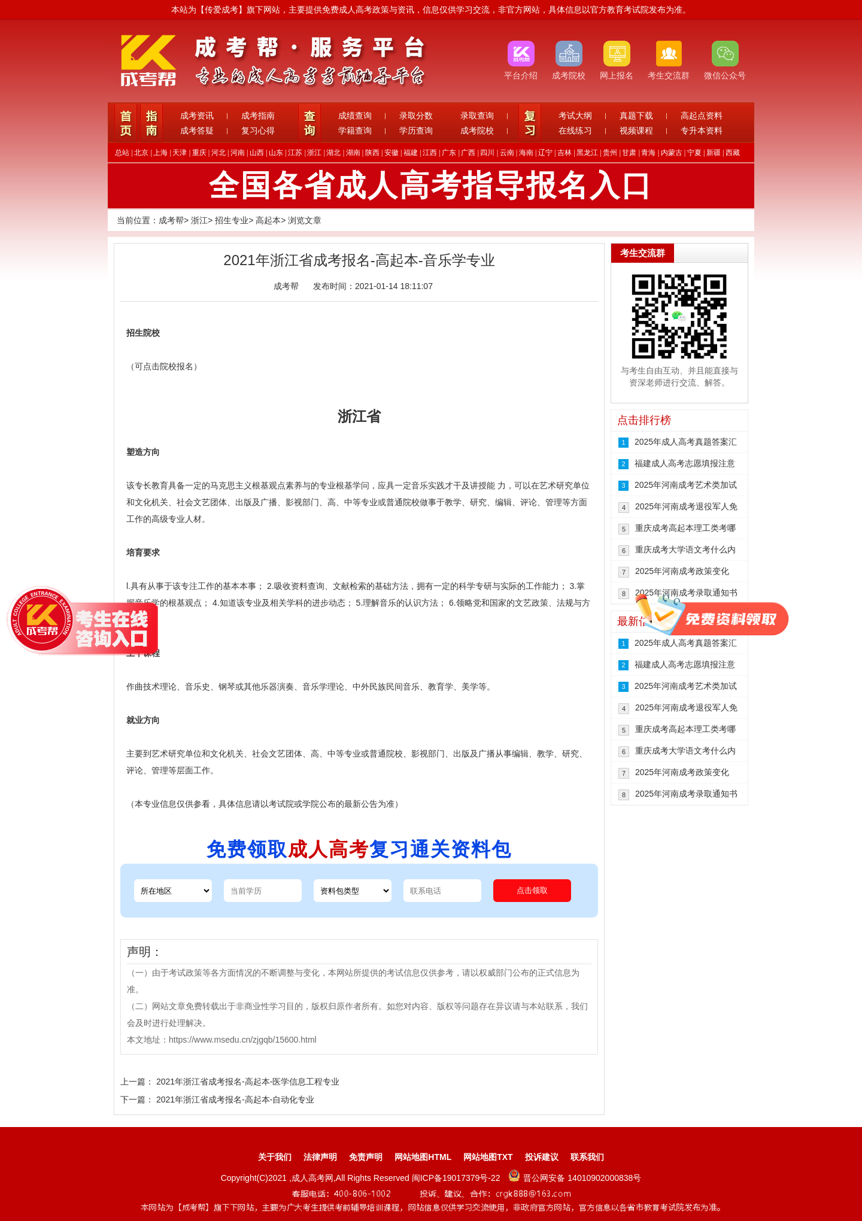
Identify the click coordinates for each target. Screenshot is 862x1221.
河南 (237, 152)
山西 (257, 152)
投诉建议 (542, 1157)
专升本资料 (702, 130)
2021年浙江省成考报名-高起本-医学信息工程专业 (247, 1081)
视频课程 (636, 130)
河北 (218, 152)
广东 (449, 152)
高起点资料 (702, 115)
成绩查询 (355, 115)
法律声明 (320, 1157)
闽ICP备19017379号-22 (457, 1178)
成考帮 (171, 220)
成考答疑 (197, 130)
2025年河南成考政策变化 (682, 571)
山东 (276, 152)
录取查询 (477, 115)
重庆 (199, 152)
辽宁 (545, 152)
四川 (487, 152)
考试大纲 (575, 115)
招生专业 (231, 220)
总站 (122, 152)
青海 (648, 152)
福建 (410, 152)
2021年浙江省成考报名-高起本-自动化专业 (235, 1099)
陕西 (372, 152)
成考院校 (477, 130)
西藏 (733, 152)
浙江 (314, 152)
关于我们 (275, 1157)
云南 (507, 152)
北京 (141, 152)
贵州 (610, 152)
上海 (160, 152)
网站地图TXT (487, 1157)
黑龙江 (587, 152)
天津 (179, 152)
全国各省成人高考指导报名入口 (431, 185)
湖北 (333, 152)
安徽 (391, 152)
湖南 (353, 152)
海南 (526, 152)
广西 (468, 152)
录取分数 (416, 115)
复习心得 (258, 130)
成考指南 (258, 115)
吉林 (564, 152)
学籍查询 (355, 130)
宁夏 (694, 152)
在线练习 (575, 130)
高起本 (268, 220)
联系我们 (587, 1157)
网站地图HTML (422, 1157)
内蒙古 (671, 152)
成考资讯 (197, 115)
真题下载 (636, 115)
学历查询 (416, 130)
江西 (430, 152)
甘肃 (629, 152)
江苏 (295, 152)
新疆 (713, 152)
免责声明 (366, 1157)
